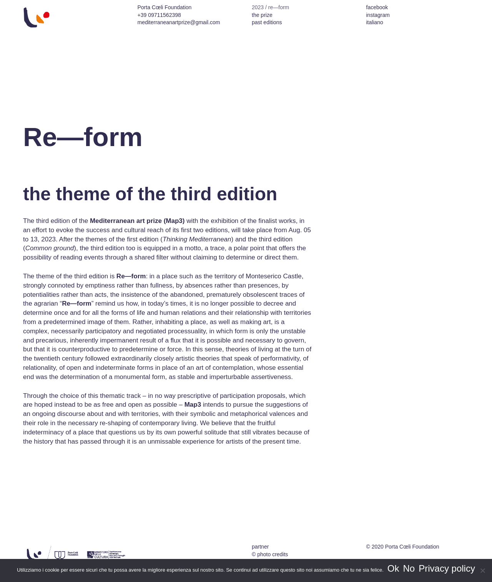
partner (260, 547)
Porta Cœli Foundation (412, 547)
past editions (267, 22)
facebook (377, 7)
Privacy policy (447, 568)
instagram (378, 15)
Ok (393, 568)
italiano (374, 22)
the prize (262, 15)
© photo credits (270, 554)
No (409, 568)
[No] (482, 570)
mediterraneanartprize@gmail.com (179, 22)
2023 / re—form (270, 7)
